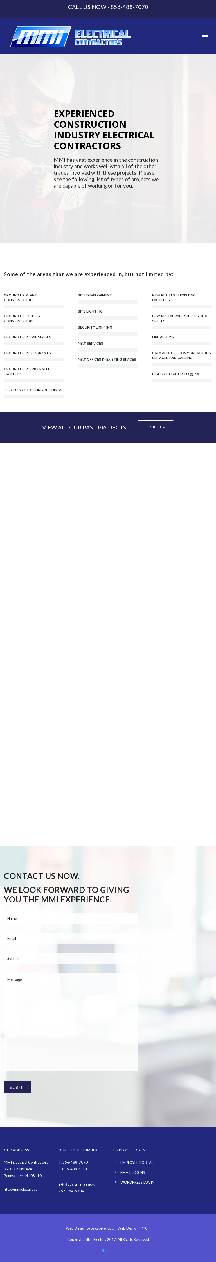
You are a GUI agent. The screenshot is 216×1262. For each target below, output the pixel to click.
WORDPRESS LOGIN (137, 1182)
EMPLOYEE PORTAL (136, 1162)
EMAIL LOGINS (132, 1172)
